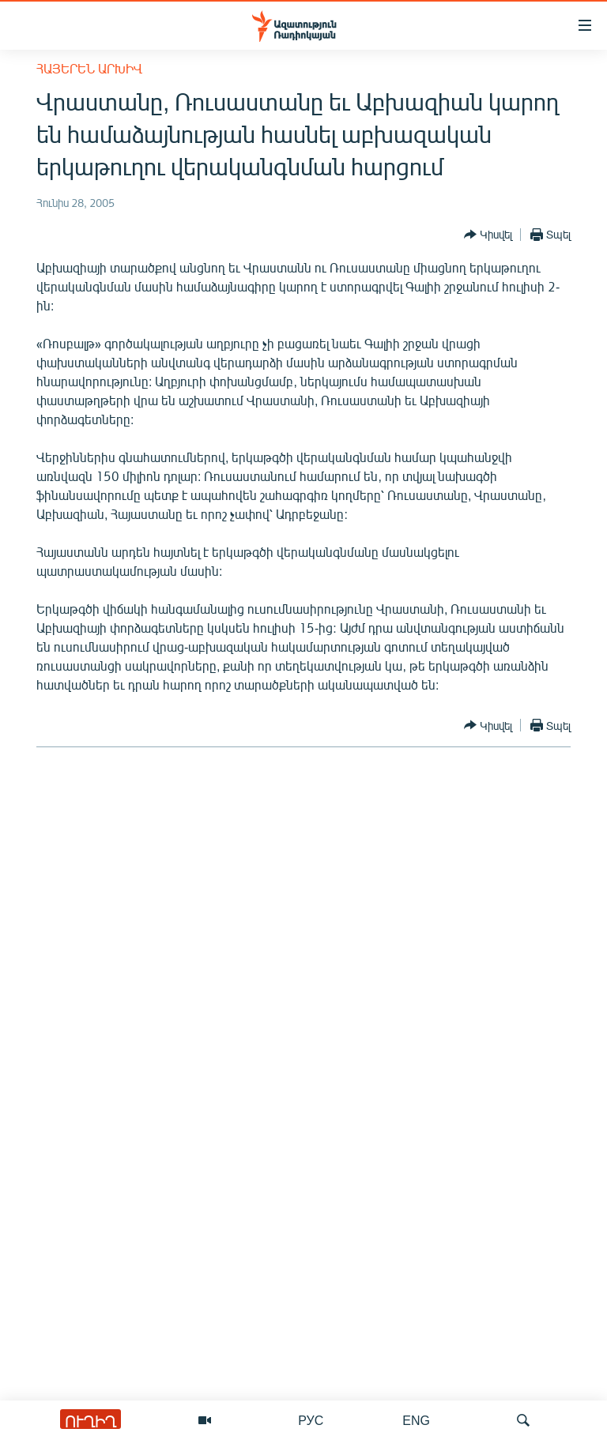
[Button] (488, 234)
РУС (310, 1419)
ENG (416, 1419)
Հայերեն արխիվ (89, 68)
